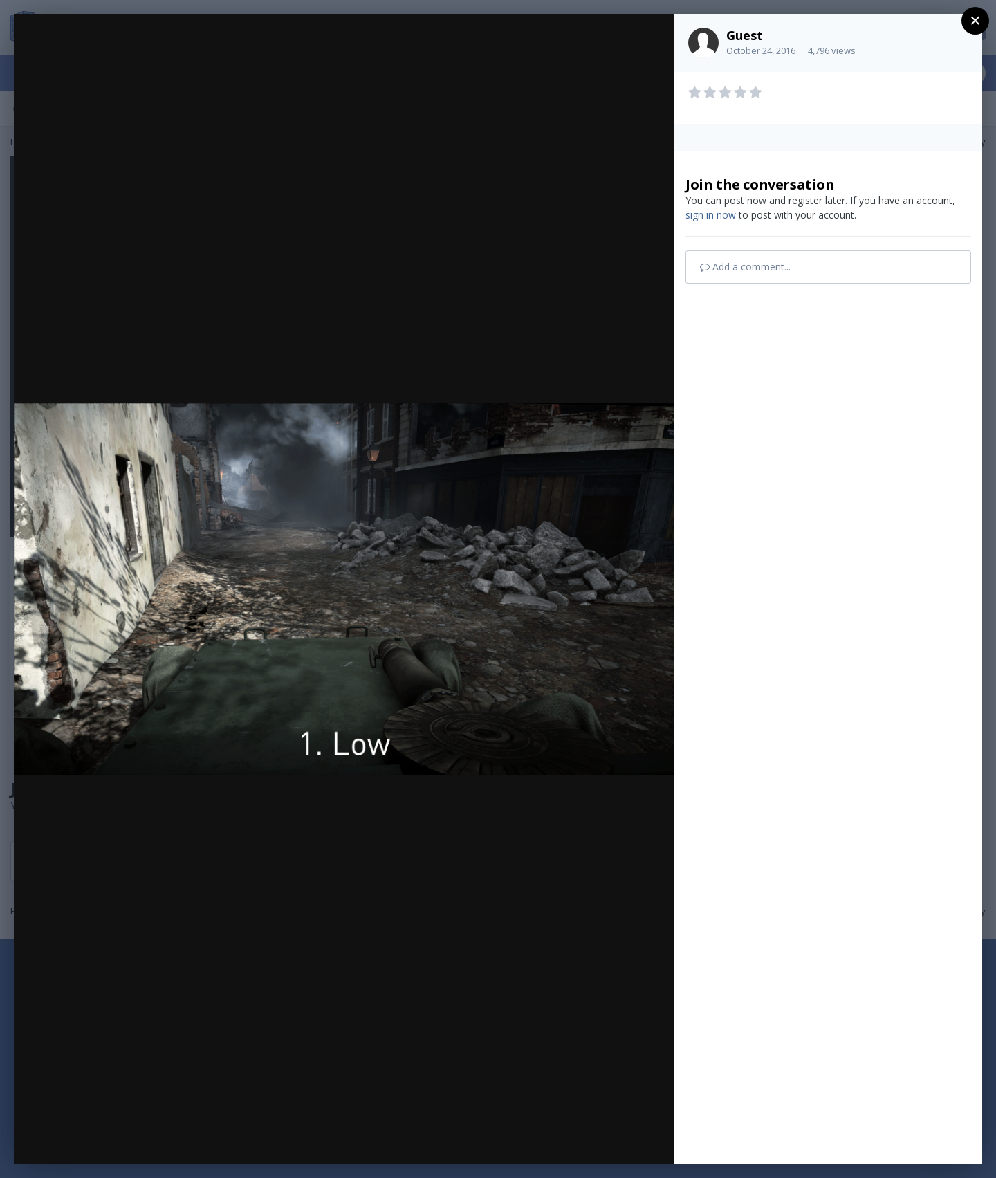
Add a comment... (745, 266)
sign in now (710, 214)
